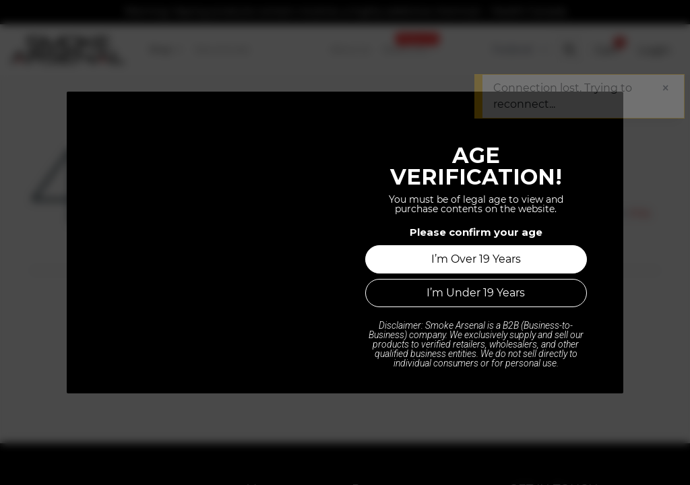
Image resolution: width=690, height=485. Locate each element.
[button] (569, 49)
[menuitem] (166, 49)
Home (345, 343)
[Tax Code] (518, 49)
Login (654, 50)
